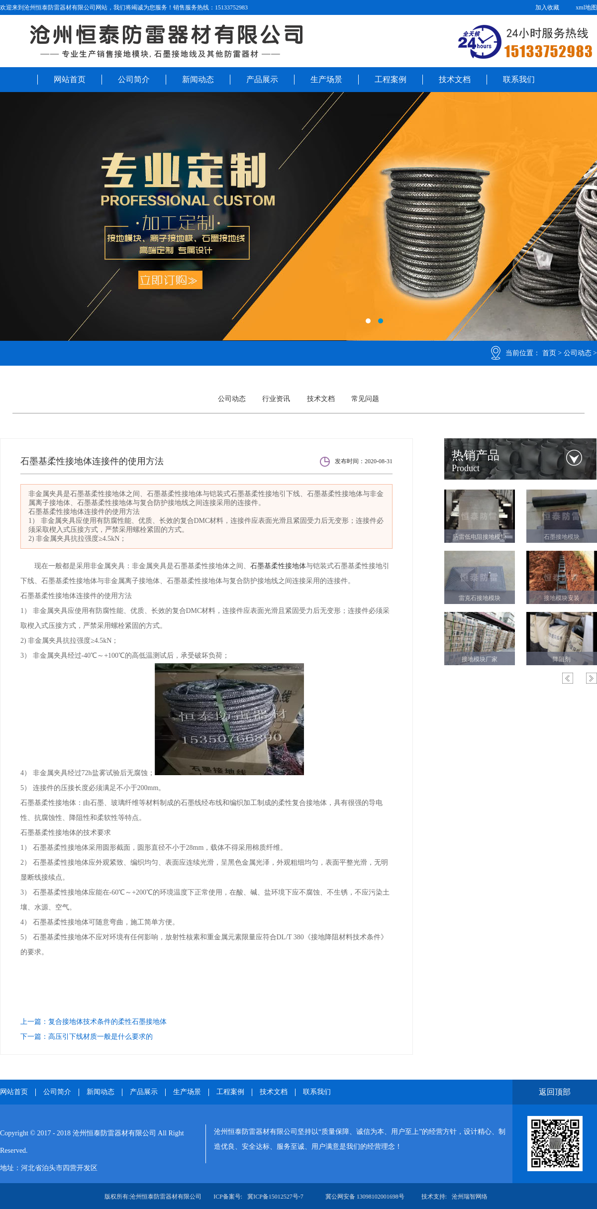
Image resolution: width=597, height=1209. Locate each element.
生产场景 (326, 79)
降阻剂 (562, 659)
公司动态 (578, 353)
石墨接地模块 (562, 536)
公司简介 (134, 79)
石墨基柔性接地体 (278, 566)
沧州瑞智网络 (470, 1196)
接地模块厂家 (480, 659)
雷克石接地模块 (479, 598)
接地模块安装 (562, 598)
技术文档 (455, 79)
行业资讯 (276, 399)
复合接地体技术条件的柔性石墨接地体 (107, 1021)
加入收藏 (547, 7)
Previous (567, 678)
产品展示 (262, 79)
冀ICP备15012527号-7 (275, 1196)
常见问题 (365, 399)
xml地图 (586, 7)
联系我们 (519, 79)
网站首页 (70, 79)
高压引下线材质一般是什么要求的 (100, 1036)
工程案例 (390, 79)
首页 (549, 353)
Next (591, 678)
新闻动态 (198, 79)
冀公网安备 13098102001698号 (364, 1196)
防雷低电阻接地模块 (479, 536)
